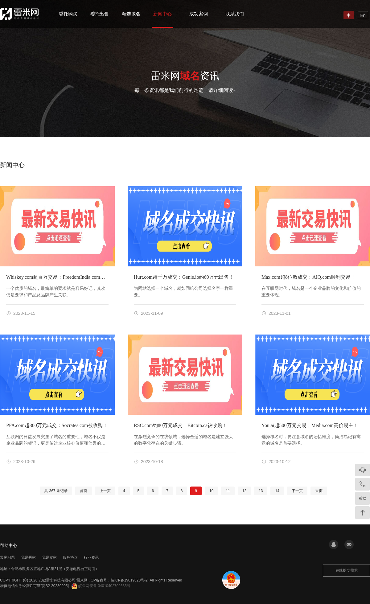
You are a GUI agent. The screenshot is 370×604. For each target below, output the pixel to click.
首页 (83, 491)
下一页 (297, 491)
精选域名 (131, 13)
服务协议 (70, 557)
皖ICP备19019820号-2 (129, 580)
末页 (319, 491)
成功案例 (198, 13)
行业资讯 (91, 557)
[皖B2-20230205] (55, 586)
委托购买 (68, 13)
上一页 (105, 491)
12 (244, 491)
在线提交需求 (346, 570)
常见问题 (7, 557)
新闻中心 (162, 13)
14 (277, 491)
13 (261, 491)
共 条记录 (56, 491)
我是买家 (28, 557)
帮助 (362, 498)
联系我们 (234, 13)
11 (228, 491)
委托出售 (99, 13)
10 (211, 491)
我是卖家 (49, 557)
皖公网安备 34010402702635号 (101, 586)
